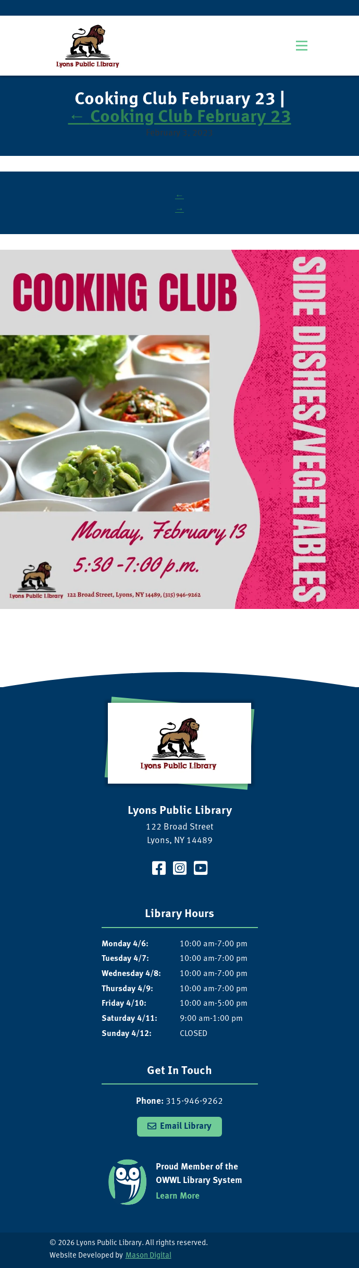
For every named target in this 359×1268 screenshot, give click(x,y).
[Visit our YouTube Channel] (200, 870)
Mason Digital (148, 1256)
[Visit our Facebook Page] (159, 870)
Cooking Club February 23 (179, 118)
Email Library (186, 1126)
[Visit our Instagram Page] (179, 870)
